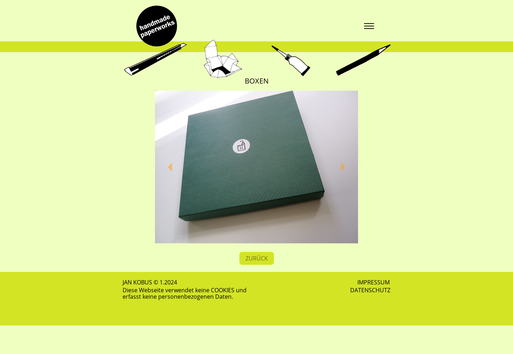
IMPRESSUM (373, 282)
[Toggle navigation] (369, 26)
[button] (170, 167)
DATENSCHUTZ (370, 290)
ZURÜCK (256, 258)
